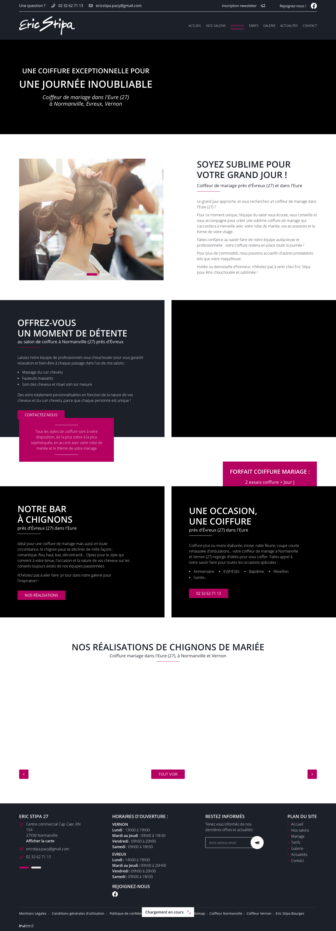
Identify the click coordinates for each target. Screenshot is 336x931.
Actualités (289, 25)
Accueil (195, 25)
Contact (310, 25)
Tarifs (254, 25)
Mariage (237, 25)
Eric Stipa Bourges (290, 912)
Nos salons (216, 25)
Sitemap (198, 912)
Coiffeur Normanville (226, 912)
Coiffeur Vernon (259, 912)
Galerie (269, 25)
